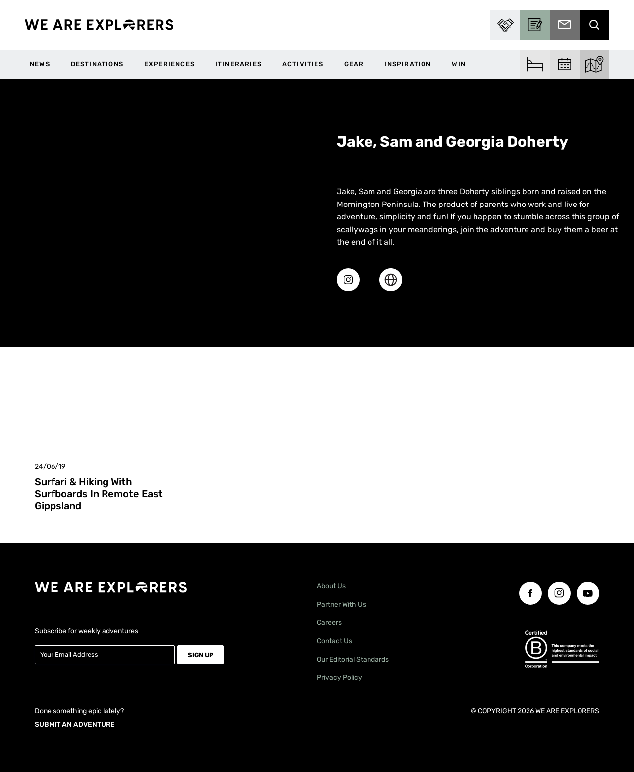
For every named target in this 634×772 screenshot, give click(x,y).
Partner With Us (341, 604)
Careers (329, 622)
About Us (331, 586)
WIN (459, 64)
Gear (354, 64)
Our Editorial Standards (353, 659)
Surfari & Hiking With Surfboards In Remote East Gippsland (99, 494)
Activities (302, 64)
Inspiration (407, 64)
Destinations (97, 64)
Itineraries (238, 64)
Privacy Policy (339, 677)
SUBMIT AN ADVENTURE (75, 724)
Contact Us (334, 641)
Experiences (169, 64)
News (40, 64)
